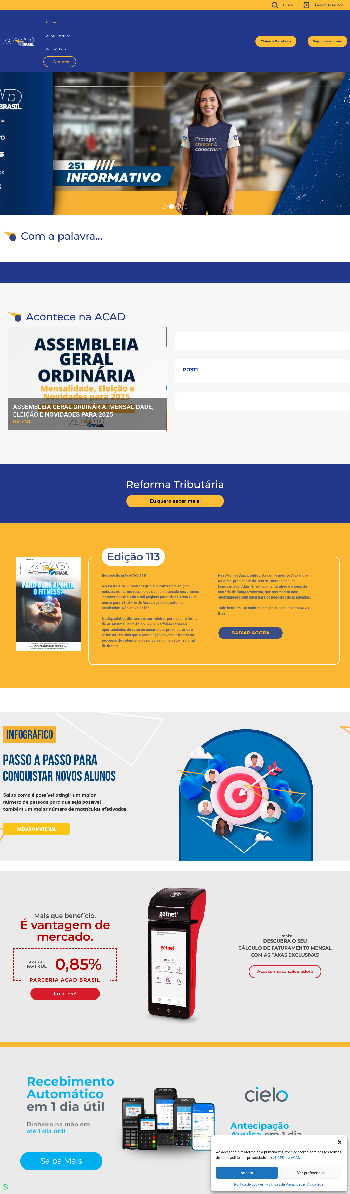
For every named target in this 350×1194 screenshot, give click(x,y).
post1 (190, 332)
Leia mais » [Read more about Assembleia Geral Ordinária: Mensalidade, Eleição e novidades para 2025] (22, 383)
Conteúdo (100, 22)
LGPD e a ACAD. (288, 1158)
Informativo (129, 22)
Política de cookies (249, 1184)
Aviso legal (315, 1184)
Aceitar (247, 1173)
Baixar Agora (250, 595)
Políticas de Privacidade (285, 1184)
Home (51, 22)
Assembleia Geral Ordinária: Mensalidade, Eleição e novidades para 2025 (83, 372)
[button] (339, 1141)
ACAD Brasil (73, 22)
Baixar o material (36, 791)
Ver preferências (311, 1173)
